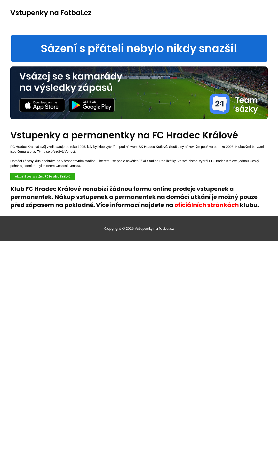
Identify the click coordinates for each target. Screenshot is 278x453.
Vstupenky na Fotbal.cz (50, 13)
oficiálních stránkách (206, 205)
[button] (139, 48)
